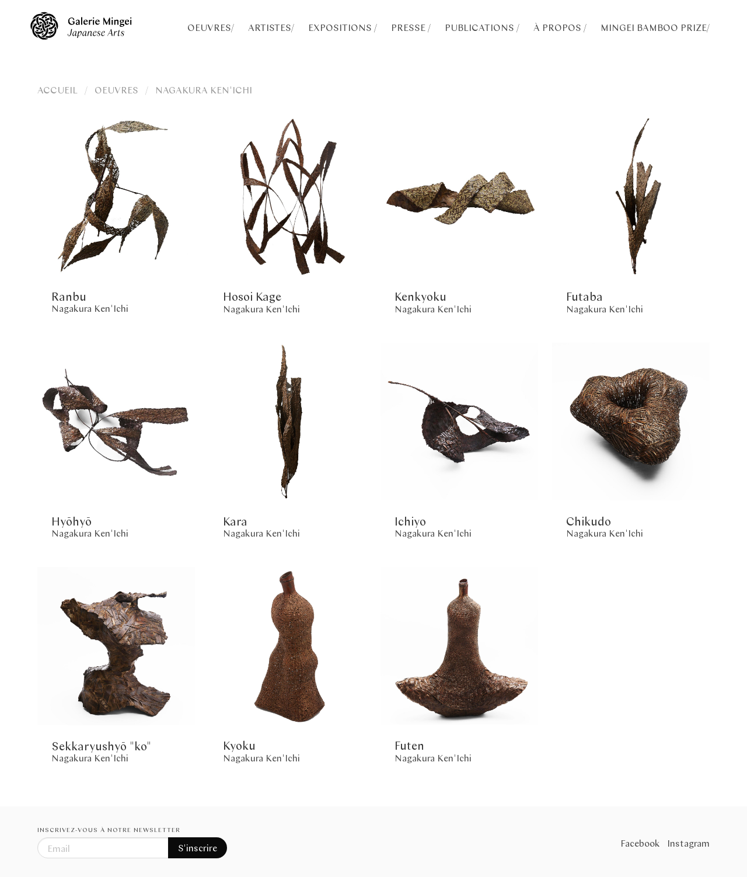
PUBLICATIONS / (482, 27)
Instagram (688, 842)
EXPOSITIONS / (342, 27)
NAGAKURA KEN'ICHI (203, 89)
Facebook (640, 842)
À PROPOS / (560, 27)
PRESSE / (411, 27)
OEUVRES (116, 89)
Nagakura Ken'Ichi (89, 308)
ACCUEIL (57, 89)
